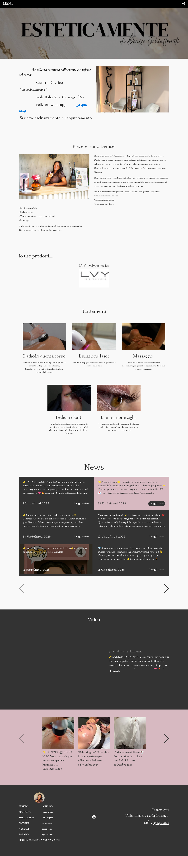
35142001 (161, 822)
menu (8, 3)
